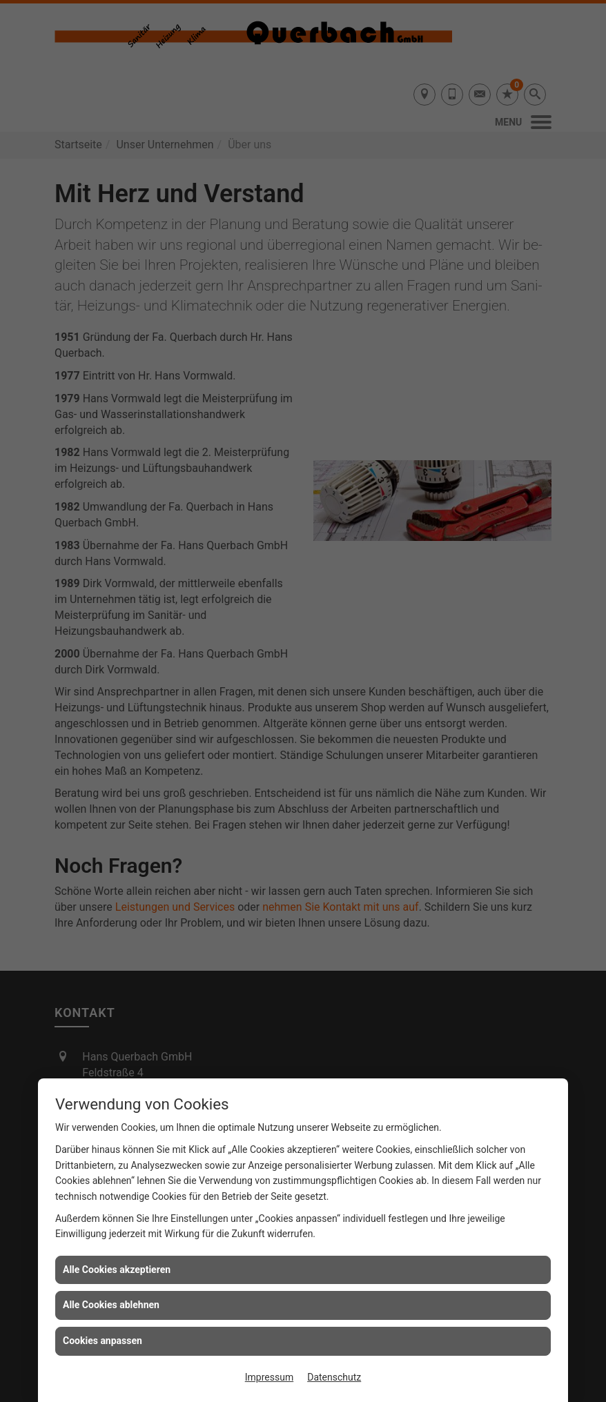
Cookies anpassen (102, 1340)
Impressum (269, 1377)
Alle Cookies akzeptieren (116, 1269)
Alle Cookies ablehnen (111, 1304)
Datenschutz (334, 1377)
